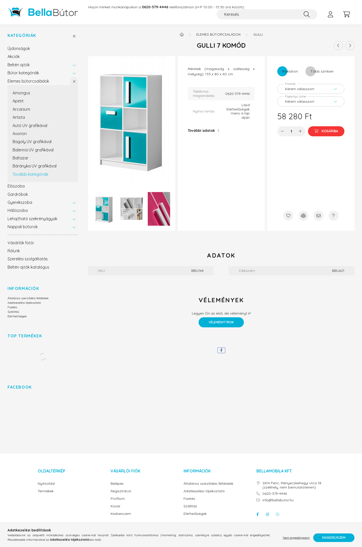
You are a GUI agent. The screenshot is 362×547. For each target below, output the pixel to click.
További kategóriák (30, 174)
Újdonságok (19, 48)
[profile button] (330, 14)
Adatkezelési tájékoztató (24, 303)
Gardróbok (18, 194)
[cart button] (346, 14)
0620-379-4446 (274, 494)
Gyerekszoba (20, 202)
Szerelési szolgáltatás (28, 258)
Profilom (118, 499)
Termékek (46, 491)
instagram (267, 514)
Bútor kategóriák (23, 72)
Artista (19, 117)
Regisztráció (121, 491)
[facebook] (221, 350)
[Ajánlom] (318, 216)
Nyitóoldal (46, 483)
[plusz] (300, 131)
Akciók (14, 56)
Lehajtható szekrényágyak (32, 218)
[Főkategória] (182, 34)
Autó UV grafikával (30, 125)
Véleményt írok (221, 322)
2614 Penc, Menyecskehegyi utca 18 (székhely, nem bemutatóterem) (291, 485)
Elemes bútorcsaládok (28, 81)
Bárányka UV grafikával (35, 165)
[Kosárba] (326, 131)
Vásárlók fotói (21, 242)
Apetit (18, 100)
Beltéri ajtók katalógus (28, 267)
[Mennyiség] (291, 131)
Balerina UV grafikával (33, 149)
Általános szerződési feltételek (28, 298)
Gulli (258, 34)
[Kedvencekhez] (288, 216)
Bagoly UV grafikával (32, 141)
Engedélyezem (333, 537)
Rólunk (14, 250)
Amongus (21, 92)
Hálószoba (18, 210)
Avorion (20, 133)
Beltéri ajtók (19, 64)
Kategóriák (22, 35)
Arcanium (21, 109)
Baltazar (20, 157)
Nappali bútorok (23, 226)
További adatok (201, 130)
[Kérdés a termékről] (334, 216)
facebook (257, 514)
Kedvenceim (121, 514)
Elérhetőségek (17, 316)
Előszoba (16, 186)
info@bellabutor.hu (278, 500)
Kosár (115, 506)
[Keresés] (267, 14)
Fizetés (12, 307)
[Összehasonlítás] (303, 216)
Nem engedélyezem (296, 537)
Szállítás (13, 312)
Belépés (117, 483)
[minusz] (282, 131)
